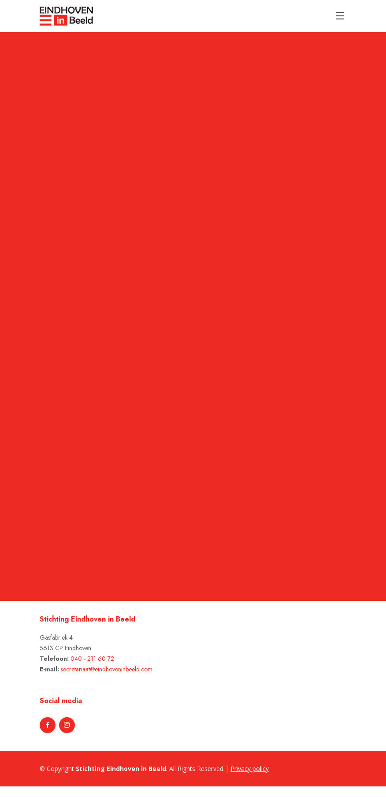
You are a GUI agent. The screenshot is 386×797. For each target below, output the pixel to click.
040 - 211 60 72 (92, 658)
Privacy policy (249, 768)
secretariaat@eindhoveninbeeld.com (106, 669)
